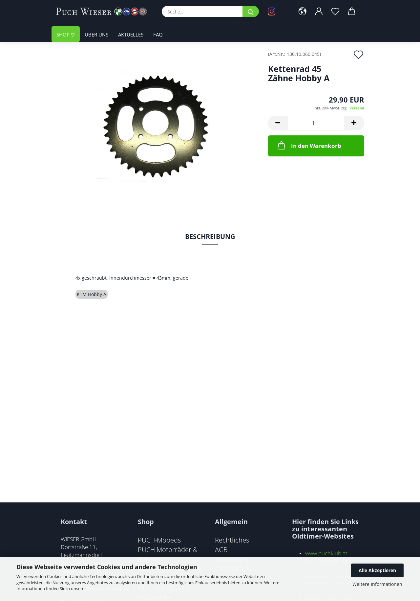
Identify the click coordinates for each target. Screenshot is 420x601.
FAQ (158, 34)
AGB (221, 549)
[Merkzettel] (335, 11)
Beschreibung (210, 236)
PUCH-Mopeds (159, 539)
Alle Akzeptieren (377, 570)
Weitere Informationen (377, 584)
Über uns (96, 34)
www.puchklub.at (326, 553)
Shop (63, 34)
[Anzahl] (316, 123)
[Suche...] (250, 11)
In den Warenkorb (308, 145)
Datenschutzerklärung (108, 588)
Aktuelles (130, 34)
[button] (302, 11)
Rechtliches (232, 539)
